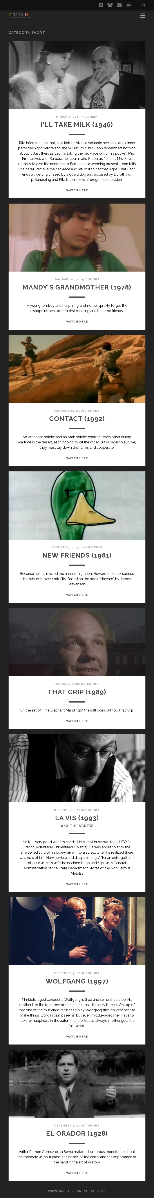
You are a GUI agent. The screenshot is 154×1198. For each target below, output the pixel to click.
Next (101, 1191)
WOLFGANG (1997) (77, 981)
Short (94, 279)
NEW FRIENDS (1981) (77, 555)
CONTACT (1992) (77, 418)
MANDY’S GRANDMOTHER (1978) (77, 287)
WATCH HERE (77, 190)
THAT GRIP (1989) (77, 692)
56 (79, 1191)
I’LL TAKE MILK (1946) (77, 124)
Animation (92, 547)
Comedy (91, 116)
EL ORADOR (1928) (77, 1133)
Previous (56, 1191)
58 (92, 1191)
